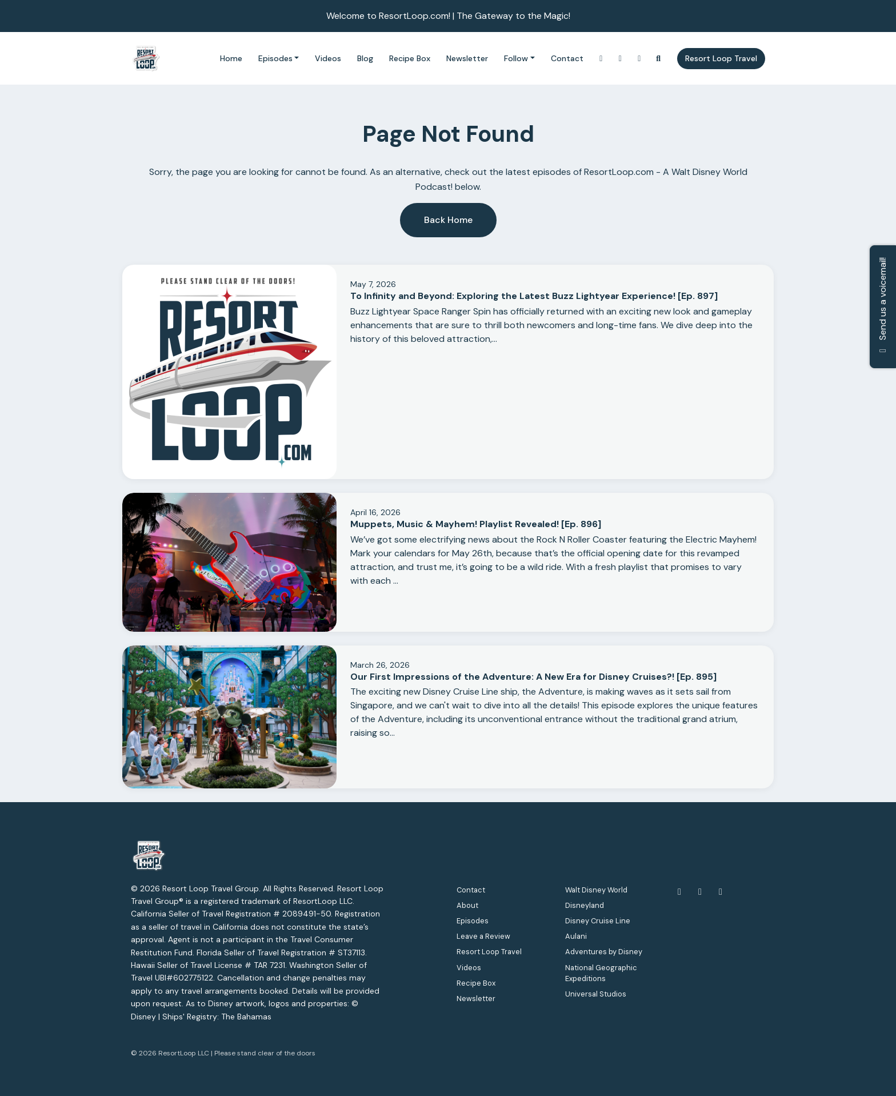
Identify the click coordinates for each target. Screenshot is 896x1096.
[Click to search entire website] (659, 58)
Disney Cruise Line (597, 921)
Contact (567, 58)
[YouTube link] (620, 58)
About (467, 905)
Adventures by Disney (603, 951)
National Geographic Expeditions (601, 973)
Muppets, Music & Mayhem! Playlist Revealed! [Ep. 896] (475, 524)
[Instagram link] (601, 58)
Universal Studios (595, 994)
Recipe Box (409, 58)
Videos (328, 58)
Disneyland (584, 905)
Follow (516, 58)
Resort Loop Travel (721, 58)
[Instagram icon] (720, 892)
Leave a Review (483, 936)
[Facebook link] (639, 58)
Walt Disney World (596, 890)
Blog (365, 58)
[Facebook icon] (679, 892)
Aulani (576, 936)
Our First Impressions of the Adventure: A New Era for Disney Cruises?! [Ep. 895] (533, 677)
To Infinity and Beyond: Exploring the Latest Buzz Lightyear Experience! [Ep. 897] (534, 296)
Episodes (275, 58)
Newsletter (467, 58)
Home (231, 58)
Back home (448, 220)
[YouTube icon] (700, 892)
